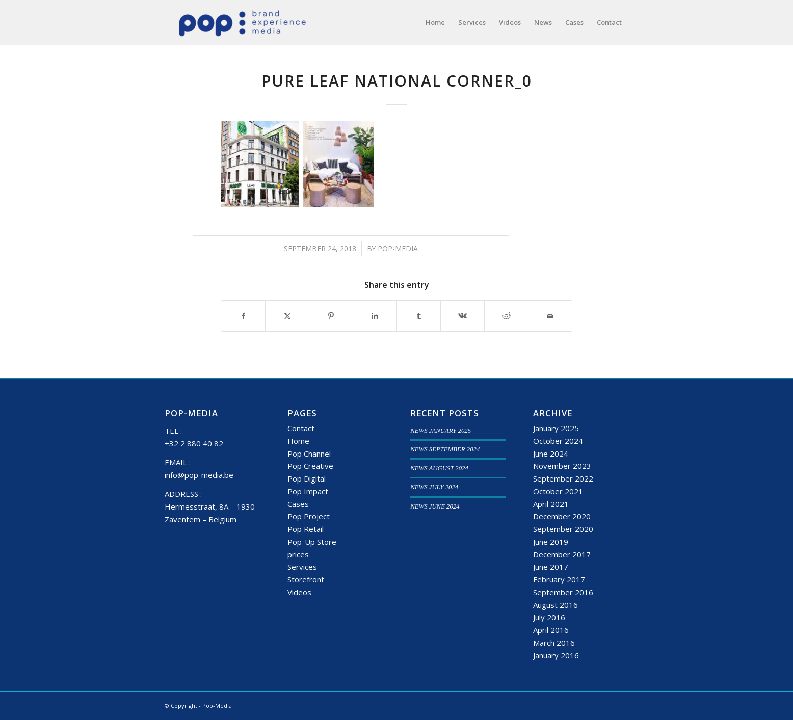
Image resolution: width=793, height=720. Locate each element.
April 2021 (551, 504)
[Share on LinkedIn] (374, 316)
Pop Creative (310, 466)
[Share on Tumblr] (418, 316)
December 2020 (562, 516)
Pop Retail (305, 529)
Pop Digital (306, 478)
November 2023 (562, 466)
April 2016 (551, 630)
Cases (298, 504)
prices (298, 554)
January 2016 (556, 655)
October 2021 (558, 491)
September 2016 (563, 592)
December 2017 (562, 554)
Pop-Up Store (311, 542)
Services (302, 567)
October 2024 (558, 441)
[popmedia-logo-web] (242, 22)
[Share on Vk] (462, 316)
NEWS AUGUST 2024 (439, 468)
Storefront (305, 579)
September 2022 (563, 478)
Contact (300, 428)
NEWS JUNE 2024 (434, 506)
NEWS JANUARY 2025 (440, 430)
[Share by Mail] (550, 316)
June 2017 (550, 567)
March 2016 (554, 642)
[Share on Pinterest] (331, 316)
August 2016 (555, 605)
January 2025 (556, 428)
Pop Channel (309, 453)
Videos (299, 592)
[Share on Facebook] (243, 316)
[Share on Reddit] (506, 316)
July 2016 (549, 617)
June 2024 (550, 453)
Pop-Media (398, 248)
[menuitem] (435, 22)
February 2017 (559, 579)
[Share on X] (287, 316)
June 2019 (550, 542)
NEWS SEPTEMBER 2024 (445, 449)
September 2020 (563, 529)
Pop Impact (307, 491)
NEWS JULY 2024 (434, 487)
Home (298, 441)
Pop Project (308, 516)
